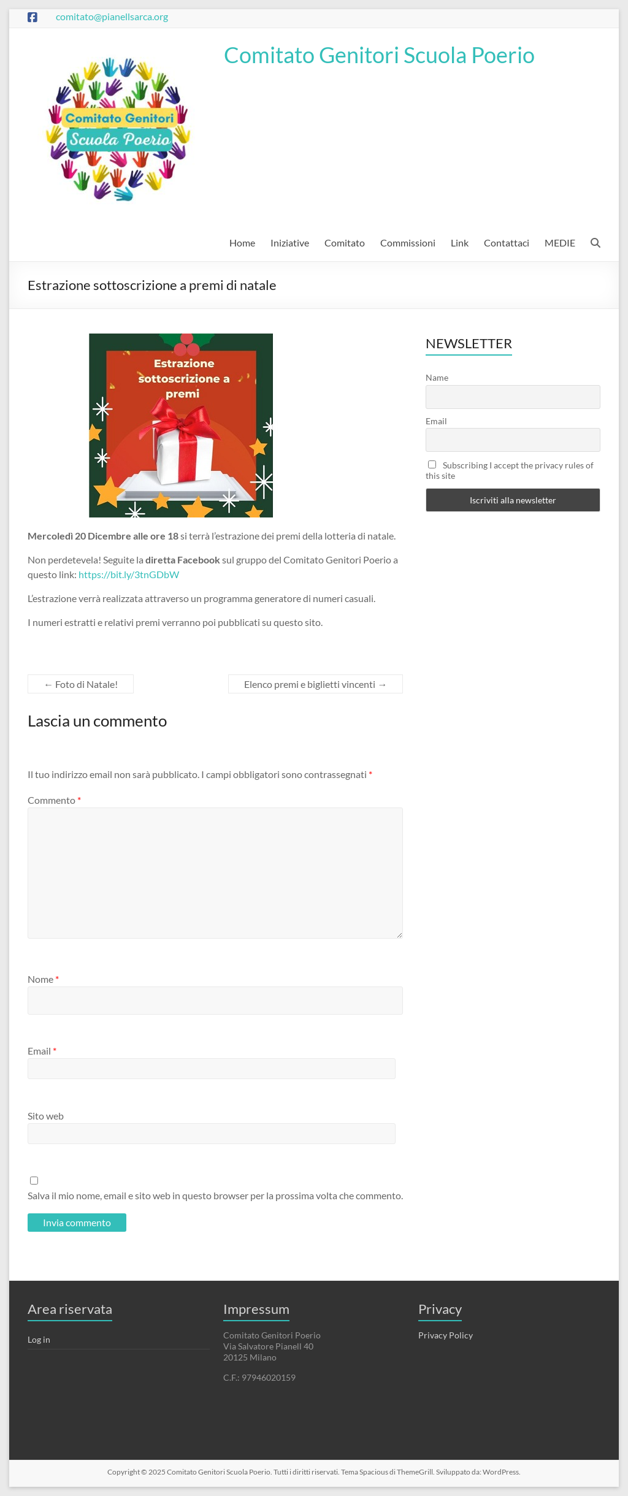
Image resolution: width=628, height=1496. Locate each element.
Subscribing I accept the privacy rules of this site (510, 470)
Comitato (344, 242)
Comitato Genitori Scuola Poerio (379, 54)
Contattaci (506, 242)
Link (460, 242)
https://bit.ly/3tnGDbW (128, 574)
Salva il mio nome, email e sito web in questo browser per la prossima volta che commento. (215, 1195)
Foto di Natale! (81, 684)
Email (42, 1050)
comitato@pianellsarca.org (112, 16)
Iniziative (289, 242)
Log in (39, 1339)
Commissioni (407, 242)
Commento (54, 800)
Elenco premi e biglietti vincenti (315, 684)
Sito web (46, 1115)
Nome (43, 979)
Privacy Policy (445, 1335)
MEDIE (560, 242)
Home (242, 242)
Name (437, 377)
